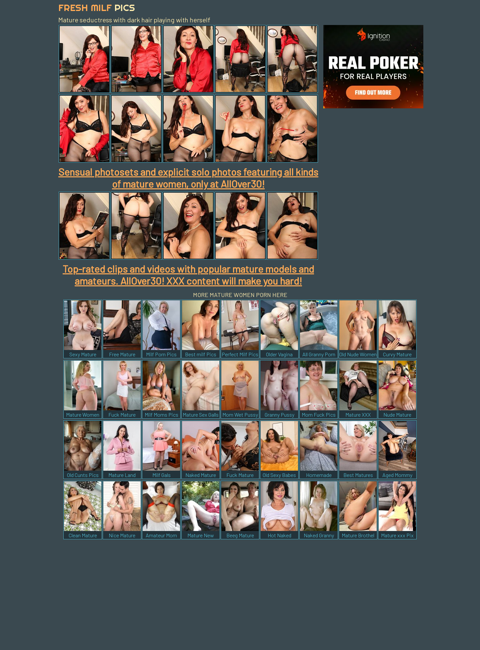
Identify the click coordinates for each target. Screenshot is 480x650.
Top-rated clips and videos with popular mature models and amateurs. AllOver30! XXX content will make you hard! (188, 275)
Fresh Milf (96, 7)
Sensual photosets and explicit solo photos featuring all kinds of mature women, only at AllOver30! (188, 178)
